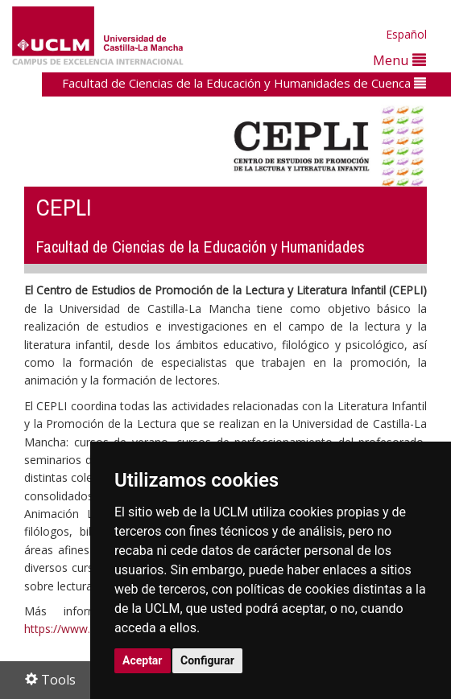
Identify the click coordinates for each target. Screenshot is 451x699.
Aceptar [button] (142, 660)
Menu (399, 60)
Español (406, 34)
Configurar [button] (207, 660)
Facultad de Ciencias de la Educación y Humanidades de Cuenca (244, 83)
